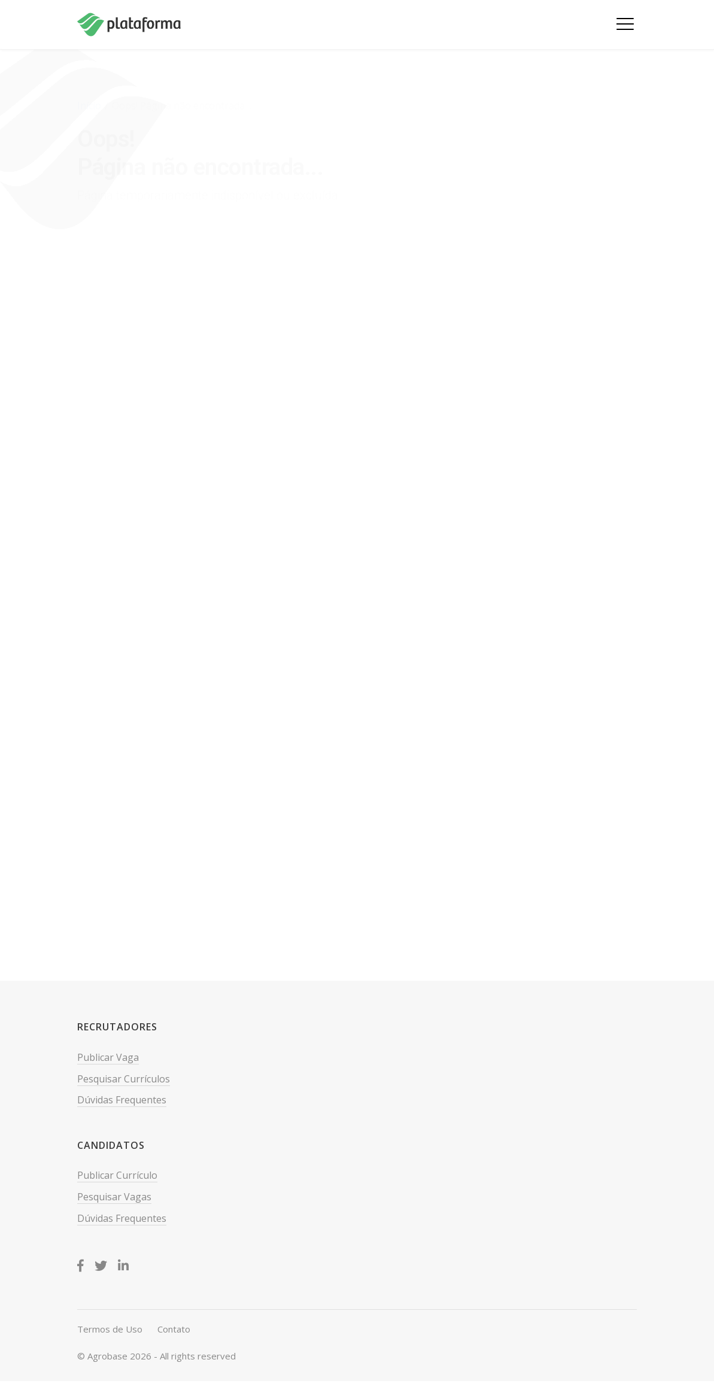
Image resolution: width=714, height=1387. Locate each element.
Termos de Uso (109, 1329)
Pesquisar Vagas (114, 1196)
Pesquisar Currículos (123, 1078)
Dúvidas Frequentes (121, 1099)
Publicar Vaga (108, 1057)
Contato (173, 1329)
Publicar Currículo (117, 1175)
